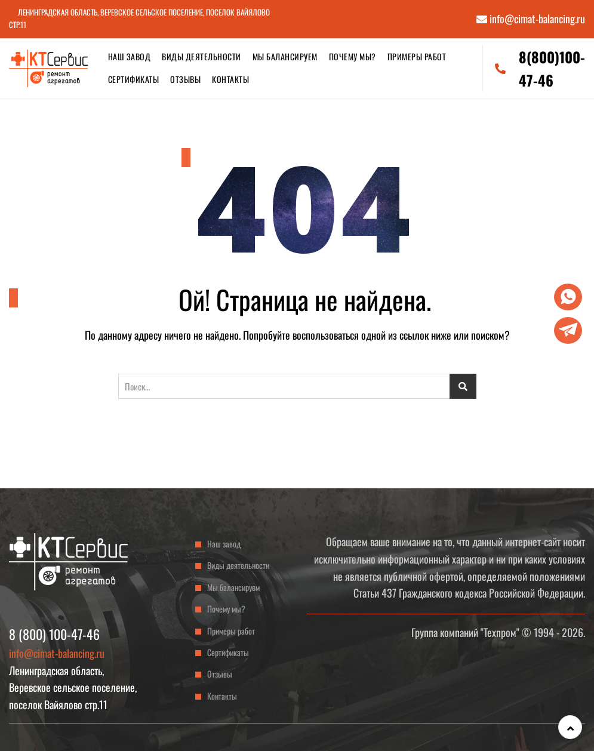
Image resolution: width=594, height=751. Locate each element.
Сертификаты (133, 79)
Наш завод (129, 56)
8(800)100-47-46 (540, 68)
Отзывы (185, 79)
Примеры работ (417, 56)
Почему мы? (352, 56)
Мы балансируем (285, 56)
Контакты (230, 79)
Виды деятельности (201, 56)
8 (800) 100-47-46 (54, 634)
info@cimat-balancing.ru (530, 18)
